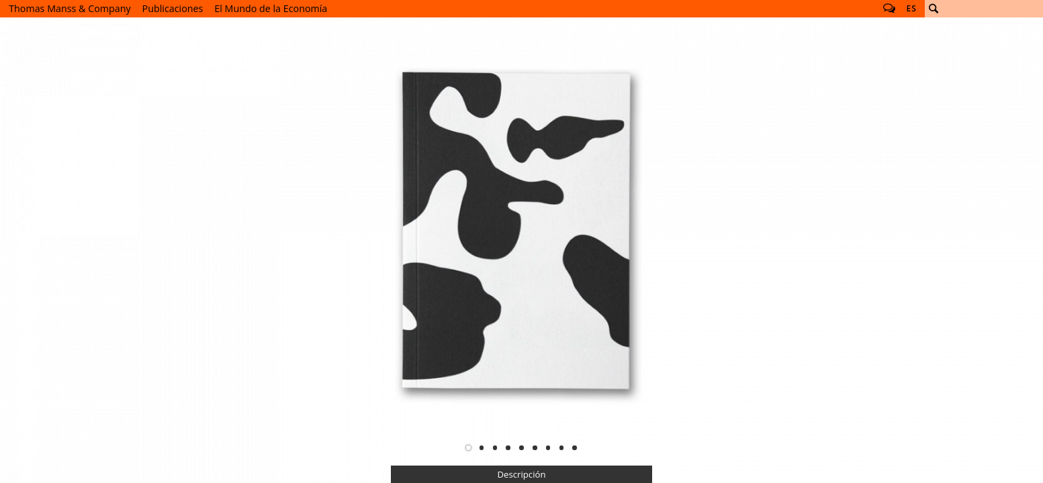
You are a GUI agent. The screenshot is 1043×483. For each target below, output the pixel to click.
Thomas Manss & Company (69, 8)
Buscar (933, 8)
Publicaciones (172, 8)
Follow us (889, 8)
